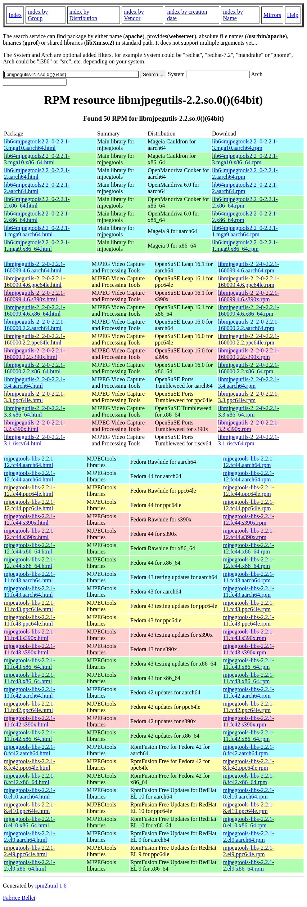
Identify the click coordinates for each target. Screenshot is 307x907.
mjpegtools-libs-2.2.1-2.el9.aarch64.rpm (248, 836)
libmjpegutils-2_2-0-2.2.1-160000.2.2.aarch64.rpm (248, 325)
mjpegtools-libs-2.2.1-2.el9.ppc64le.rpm (248, 851)
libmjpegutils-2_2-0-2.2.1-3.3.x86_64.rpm (248, 411)
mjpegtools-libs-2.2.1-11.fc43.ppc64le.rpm (248, 606)
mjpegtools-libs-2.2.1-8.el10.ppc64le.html (29, 807)
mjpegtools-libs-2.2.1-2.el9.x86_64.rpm (248, 865)
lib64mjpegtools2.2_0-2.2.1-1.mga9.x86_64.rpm (245, 245)
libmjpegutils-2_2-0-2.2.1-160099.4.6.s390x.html (34, 296)
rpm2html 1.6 (51, 885)
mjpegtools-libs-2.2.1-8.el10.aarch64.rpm (248, 793)
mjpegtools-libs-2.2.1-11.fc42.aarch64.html (29, 692)
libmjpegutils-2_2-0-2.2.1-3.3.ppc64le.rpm (248, 397)
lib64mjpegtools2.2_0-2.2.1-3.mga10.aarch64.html (37, 144)
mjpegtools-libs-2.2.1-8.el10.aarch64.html (29, 793)
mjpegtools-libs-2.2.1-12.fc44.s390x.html (29, 519)
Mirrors (272, 15)
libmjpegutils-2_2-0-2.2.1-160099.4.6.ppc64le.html (34, 281)
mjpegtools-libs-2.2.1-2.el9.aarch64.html (29, 836)
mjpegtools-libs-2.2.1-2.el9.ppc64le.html (29, 851)
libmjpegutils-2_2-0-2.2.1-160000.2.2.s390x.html (34, 353)
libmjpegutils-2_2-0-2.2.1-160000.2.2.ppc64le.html (34, 339)
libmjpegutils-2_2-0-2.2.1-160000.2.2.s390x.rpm (248, 353)
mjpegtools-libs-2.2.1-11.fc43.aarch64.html (29, 577)
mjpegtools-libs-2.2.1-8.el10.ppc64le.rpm (248, 807)
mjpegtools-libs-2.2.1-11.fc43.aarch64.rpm (248, 577)
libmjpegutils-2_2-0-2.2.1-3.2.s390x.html (34, 425)
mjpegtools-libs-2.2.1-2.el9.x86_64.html (29, 865)
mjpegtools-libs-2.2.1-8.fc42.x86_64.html (29, 779)
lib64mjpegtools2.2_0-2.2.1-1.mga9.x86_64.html (37, 245)
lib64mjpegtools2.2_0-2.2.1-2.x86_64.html (37, 202)
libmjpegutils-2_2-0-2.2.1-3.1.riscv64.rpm (248, 440)
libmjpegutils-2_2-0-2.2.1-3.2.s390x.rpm (248, 425)
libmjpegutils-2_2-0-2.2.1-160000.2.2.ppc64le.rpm (248, 339)
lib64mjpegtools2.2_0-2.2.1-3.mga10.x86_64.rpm (245, 159)
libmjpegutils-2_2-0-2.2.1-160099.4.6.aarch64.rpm (248, 267)
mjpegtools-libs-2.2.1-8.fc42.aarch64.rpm (248, 750)
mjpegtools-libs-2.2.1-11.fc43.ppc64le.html (29, 606)
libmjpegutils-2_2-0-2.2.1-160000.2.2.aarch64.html (34, 325)
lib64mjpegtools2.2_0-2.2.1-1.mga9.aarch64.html (37, 231)
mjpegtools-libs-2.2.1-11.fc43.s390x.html (29, 634)
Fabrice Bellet (19, 898)
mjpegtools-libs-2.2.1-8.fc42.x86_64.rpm (248, 779)
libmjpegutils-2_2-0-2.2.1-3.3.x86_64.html (34, 411)
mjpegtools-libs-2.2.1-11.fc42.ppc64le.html (29, 707)
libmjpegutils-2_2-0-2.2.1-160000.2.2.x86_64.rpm (248, 368)
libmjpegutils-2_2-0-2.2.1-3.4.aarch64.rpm (248, 382)
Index (15, 15)
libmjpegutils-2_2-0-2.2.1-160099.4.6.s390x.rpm (248, 296)
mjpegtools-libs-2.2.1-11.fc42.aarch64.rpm (248, 692)
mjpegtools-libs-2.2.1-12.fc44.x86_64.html (29, 548)
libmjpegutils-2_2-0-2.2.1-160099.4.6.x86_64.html (34, 310)
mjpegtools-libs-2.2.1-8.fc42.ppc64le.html (29, 764)
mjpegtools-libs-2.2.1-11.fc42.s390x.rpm (248, 721)
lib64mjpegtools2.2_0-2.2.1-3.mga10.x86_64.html (37, 159)
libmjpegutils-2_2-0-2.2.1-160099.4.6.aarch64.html (34, 267)
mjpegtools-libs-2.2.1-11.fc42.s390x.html (29, 721)
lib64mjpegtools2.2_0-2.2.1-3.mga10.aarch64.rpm (245, 144)
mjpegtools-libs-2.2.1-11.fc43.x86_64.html (29, 663)
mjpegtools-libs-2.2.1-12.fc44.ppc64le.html (29, 490)
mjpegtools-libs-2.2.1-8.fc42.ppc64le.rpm (248, 764)
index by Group (38, 15)
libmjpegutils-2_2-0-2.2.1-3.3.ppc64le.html (34, 397)
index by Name (233, 15)
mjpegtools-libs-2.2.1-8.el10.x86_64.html (29, 822)
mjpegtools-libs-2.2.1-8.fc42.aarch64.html (29, 750)
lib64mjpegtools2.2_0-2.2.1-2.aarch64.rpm (245, 173)
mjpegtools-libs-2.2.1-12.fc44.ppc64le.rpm (248, 490)
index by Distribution (83, 15)
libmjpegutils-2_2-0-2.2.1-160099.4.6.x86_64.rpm (248, 310)
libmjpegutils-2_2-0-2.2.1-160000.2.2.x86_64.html (34, 368)
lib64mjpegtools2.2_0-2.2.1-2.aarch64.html (37, 173)
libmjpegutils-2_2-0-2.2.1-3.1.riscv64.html (34, 440)
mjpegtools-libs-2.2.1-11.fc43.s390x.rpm (248, 634)
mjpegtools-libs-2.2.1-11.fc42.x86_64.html (29, 735)
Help (292, 15)
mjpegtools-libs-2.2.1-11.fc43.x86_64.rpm (248, 663)
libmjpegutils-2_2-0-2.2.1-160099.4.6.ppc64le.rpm (248, 281)
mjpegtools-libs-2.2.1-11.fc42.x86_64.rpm (248, 735)
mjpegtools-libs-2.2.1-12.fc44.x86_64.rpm (248, 548)
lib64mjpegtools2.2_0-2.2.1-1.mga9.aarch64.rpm (245, 231)
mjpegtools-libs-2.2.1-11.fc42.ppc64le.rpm (248, 707)
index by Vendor (134, 15)
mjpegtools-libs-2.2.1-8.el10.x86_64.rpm (248, 822)
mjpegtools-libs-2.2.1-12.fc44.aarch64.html (29, 461)
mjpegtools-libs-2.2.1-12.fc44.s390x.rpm (248, 519)
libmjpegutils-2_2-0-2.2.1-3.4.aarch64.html (34, 382)
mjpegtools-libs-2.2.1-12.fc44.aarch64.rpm (248, 461)
